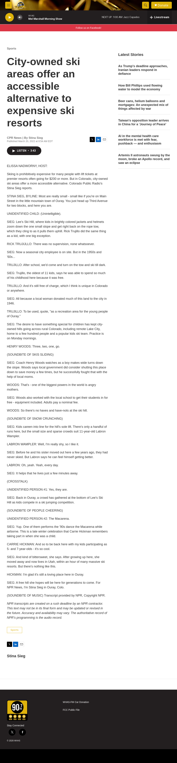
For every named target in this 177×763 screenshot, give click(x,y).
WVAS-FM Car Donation (76, 702)
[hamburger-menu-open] (8, 5)
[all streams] (159, 17)
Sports (11, 48)
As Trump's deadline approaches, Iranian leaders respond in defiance (143, 69)
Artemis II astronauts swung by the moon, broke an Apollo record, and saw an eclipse (144, 159)
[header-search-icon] (145, 5)
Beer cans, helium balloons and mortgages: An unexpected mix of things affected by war (143, 104)
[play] (9, 17)
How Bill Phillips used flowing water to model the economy (140, 87)
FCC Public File (71, 710)
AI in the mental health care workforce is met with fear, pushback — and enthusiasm (139, 139)
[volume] (20, 17)
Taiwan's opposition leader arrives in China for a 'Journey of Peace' (143, 122)
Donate (163, 5)
